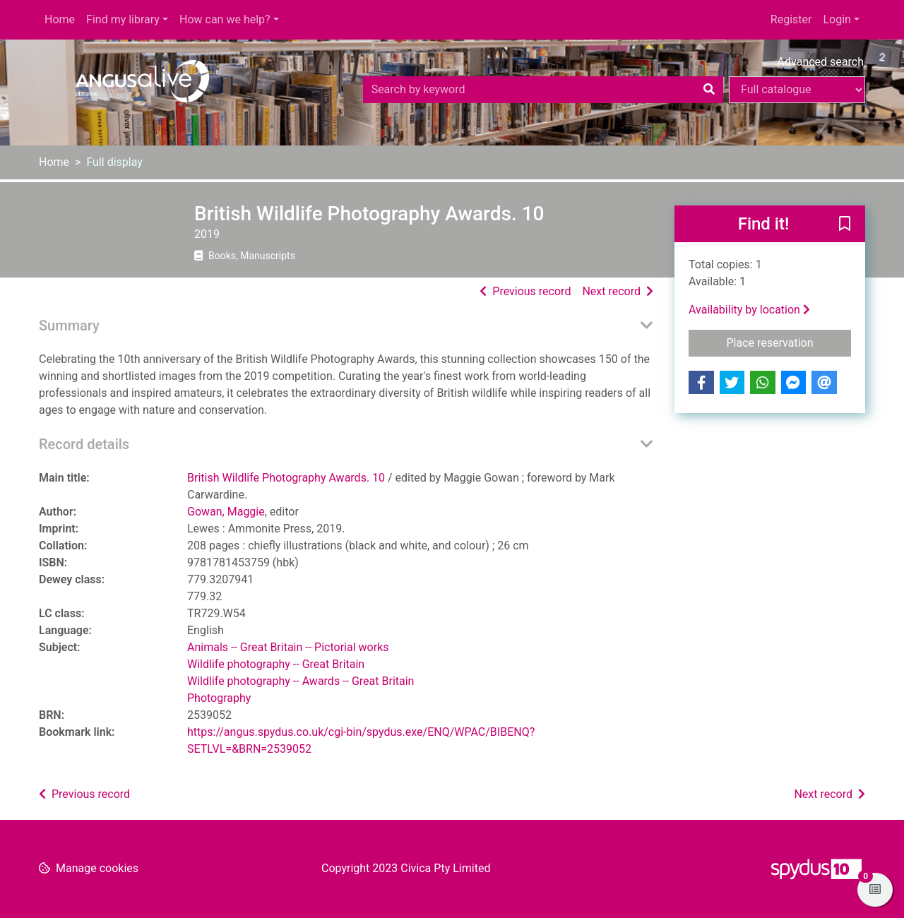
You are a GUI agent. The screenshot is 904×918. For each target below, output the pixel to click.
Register (791, 19)
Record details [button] (84, 444)
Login (836, 19)
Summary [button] (69, 325)
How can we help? (224, 19)
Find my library (123, 19)
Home (59, 19)
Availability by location (749, 309)
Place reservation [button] (789, 342)
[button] (844, 224)
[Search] (709, 89)
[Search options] (797, 89)
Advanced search (821, 61)
